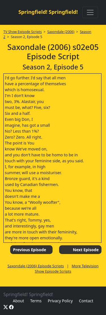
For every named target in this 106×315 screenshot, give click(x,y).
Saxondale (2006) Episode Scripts (35, 265)
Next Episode (86, 249)
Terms (36, 300)
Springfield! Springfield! (48, 11)
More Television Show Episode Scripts (66, 268)
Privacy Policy (60, 300)
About (18, 300)
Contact (86, 300)
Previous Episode (29, 249)
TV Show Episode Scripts (22, 31)
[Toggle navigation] (90, 12)
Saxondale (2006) (60, 31)
